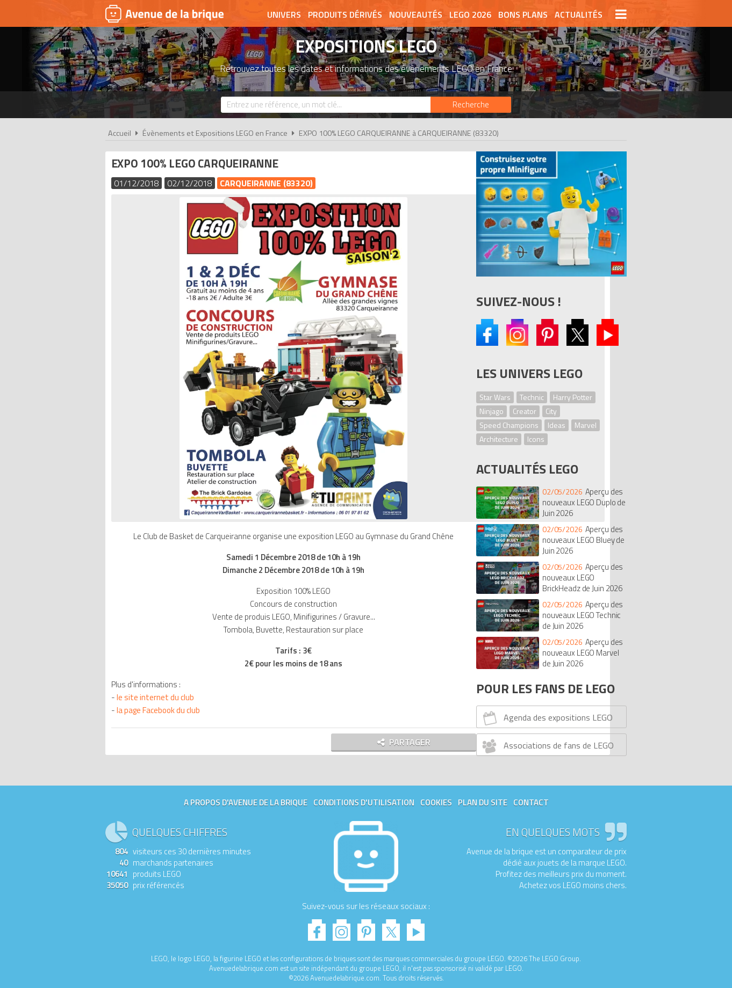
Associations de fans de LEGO (547, 746)
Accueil (119, 133)
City (551, 411)
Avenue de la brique (164, 13)
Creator (524, 411)
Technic (532, 397)
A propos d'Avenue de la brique (245, 802)
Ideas (556, 425)
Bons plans (523, 14)
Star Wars (495, 397)
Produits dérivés (345, 14)
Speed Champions (509, 425)
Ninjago (491, 411)
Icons (535, 439)
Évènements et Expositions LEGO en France (215, 133)
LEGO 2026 (470, 14)
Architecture (498, 439)
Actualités (578, 14)
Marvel (586, 425)
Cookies (436, 802)
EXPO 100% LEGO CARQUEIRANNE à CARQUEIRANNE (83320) (399, 133)
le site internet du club (157, 697)
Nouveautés (415, 14)
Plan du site (482, 802)
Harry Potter (572, 397)
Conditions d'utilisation (363, 802)
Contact (531, 802)
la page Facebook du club (160, 710)
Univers (284, 14)
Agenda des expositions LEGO (546, 718)
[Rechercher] (470, 105)
